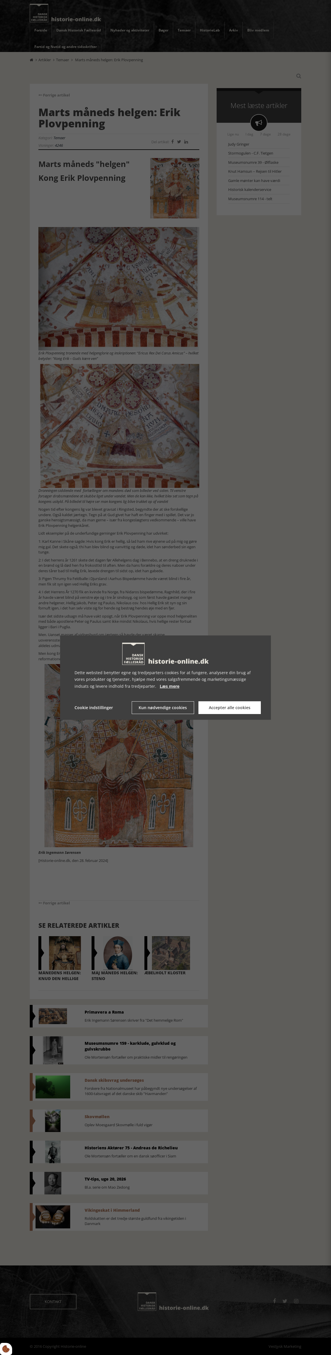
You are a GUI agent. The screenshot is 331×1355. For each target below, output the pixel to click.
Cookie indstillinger (94, 707)
